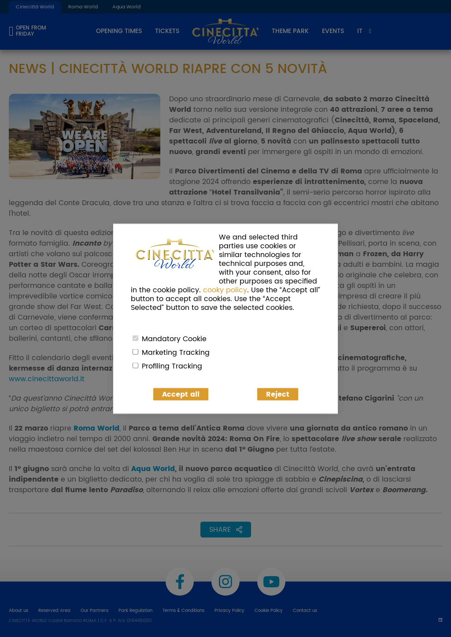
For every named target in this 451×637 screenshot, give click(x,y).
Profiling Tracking (172, 366)
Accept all (181, 394)
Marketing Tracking (176, 352)
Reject (277, 394)
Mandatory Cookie (174, 338)
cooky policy (225, 289)
